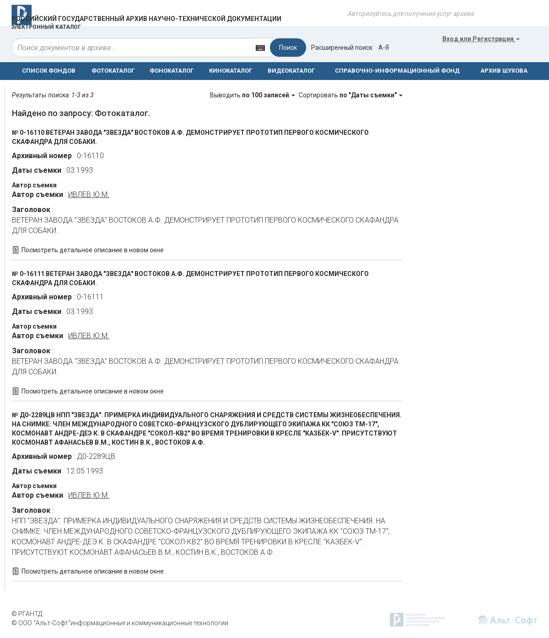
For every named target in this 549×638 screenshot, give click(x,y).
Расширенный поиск (341, 47)
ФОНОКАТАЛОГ (172, 70)
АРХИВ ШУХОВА (503, 70)
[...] (131, 47)
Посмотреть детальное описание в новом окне (93, 250)
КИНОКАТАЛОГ (230, 70)
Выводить (253, 95)
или (481, 39)
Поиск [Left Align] (288, 47)
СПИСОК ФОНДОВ (48, 70)
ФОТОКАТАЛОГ (113, 70)
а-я (383, 47)
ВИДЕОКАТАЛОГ (291, 70)
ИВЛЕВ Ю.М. (88, 194)
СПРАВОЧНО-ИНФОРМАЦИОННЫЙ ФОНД (397, 70)
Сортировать (351, 95)
